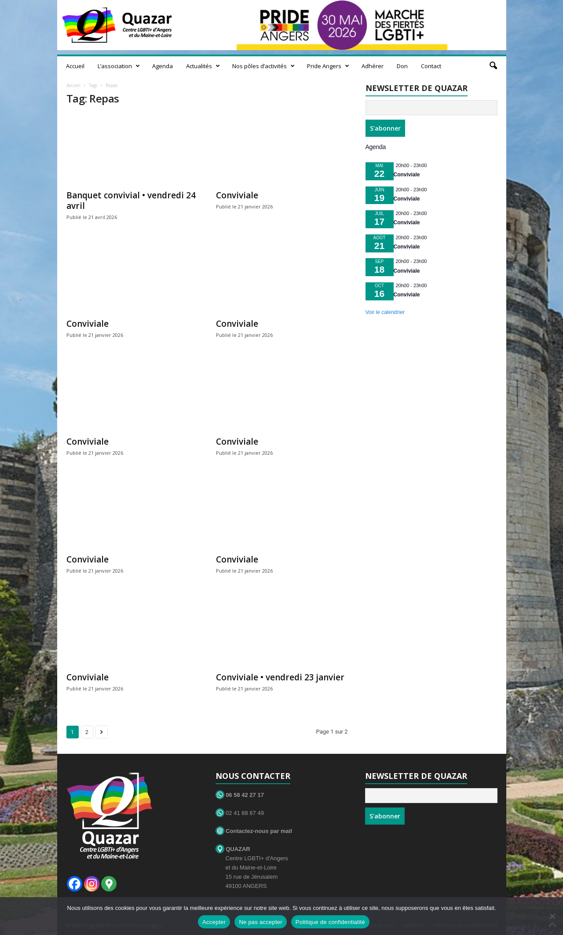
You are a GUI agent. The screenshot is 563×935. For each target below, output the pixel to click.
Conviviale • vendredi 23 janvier (280, 677)
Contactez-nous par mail (254, 831)
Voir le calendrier (385, 312)
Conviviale (237, 195)
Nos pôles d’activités (263, 66)
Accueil (75, 66)
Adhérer (373, 66)
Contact (431, 66)
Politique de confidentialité (330, 922)
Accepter (214, 922)
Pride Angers (328, 66)
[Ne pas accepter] (552, 916)
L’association (119, 66)
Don (402, 66)
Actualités (203, 66)
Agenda (162, 66)
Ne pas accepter (260, 922)
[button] (493, 66)
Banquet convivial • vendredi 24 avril (131, 201)
